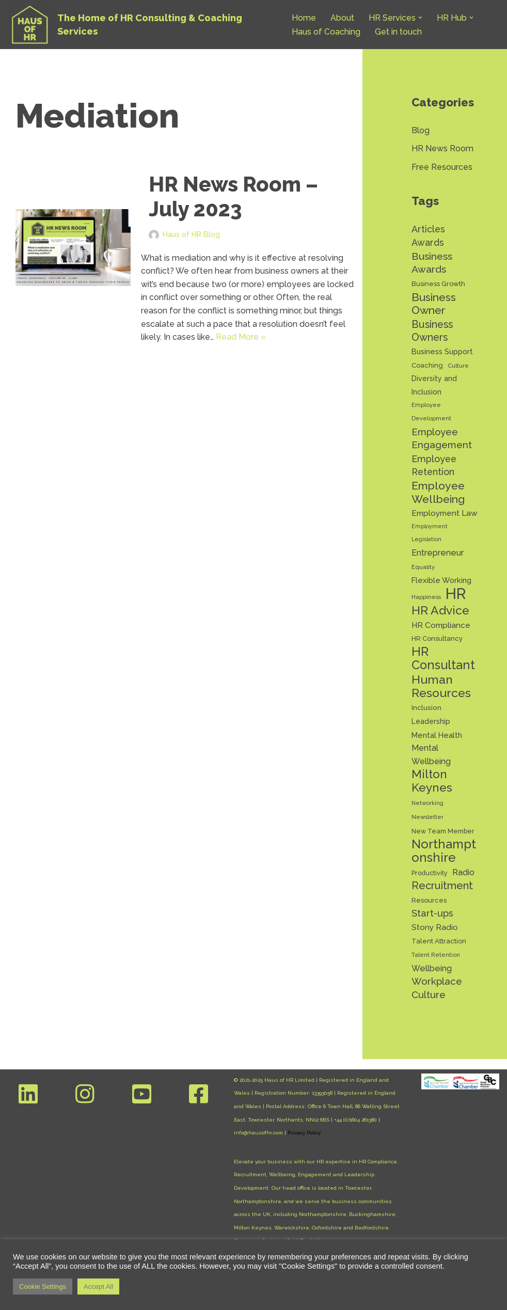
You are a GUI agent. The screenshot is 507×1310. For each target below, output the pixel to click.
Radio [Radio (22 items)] (463, 872)
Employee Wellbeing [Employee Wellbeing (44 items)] (438, 492)
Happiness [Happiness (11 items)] (426, 597)
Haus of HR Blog (191, 234)
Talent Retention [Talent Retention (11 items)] (435, 954)
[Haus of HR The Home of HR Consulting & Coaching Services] (141, 24)
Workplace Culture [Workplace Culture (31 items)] (436, 987)
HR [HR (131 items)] (456, 594)
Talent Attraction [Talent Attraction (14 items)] (438, 941)
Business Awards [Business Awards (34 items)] (431, 263)
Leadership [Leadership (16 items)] (430, 721)
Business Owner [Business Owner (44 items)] (433, 304)
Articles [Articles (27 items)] (428, 229)
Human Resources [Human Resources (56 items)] (441, 686)
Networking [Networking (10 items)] (427, 803)
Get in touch (398, 32)
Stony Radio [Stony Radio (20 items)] (434, 927)
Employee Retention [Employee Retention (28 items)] (433, 465)
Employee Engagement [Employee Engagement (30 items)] (441, 439)
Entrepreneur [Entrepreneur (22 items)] (437, 553)
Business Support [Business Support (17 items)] (442, 351)
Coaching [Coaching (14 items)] (427, 365)
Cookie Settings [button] (42, 1286)
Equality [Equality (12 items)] (423, 567)
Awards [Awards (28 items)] (427, 242)
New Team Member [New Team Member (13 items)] (442, 831)
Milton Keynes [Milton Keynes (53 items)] (431, 781)
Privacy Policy (304, 1132)
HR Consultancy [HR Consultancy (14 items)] (437, 638)
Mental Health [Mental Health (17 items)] (436, 735)
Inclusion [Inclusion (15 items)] (426, 707)
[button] (420, 17)
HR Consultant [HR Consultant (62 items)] (443, 658)
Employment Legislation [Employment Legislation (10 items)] (429, 533)
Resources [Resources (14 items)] (429, 900)
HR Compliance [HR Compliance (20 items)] (440, 625)
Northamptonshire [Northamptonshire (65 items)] (443, 851)
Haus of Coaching (326, 32)
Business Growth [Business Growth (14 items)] (438, 284)
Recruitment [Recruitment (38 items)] (442, 885)
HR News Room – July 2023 (233, 196)
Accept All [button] (98, 1286)
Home (304, 18)
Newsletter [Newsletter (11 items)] (427, 816)
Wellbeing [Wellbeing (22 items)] (431, 968)
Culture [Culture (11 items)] (458, 365)
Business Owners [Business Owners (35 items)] (432, 331)
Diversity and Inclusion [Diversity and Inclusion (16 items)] (434, 385)
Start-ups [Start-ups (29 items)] (432, 913)
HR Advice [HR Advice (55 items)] (440, 610)
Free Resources (441, 167)
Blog (420, 130)
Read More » (241, 337)
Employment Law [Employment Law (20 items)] (444, 513)
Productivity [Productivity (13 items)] (429, 873)
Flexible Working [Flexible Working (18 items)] (441, 580)
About (342, 18)
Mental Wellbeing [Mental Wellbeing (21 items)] (431, 754)
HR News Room (442, 148)
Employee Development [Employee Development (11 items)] (431, 411)
